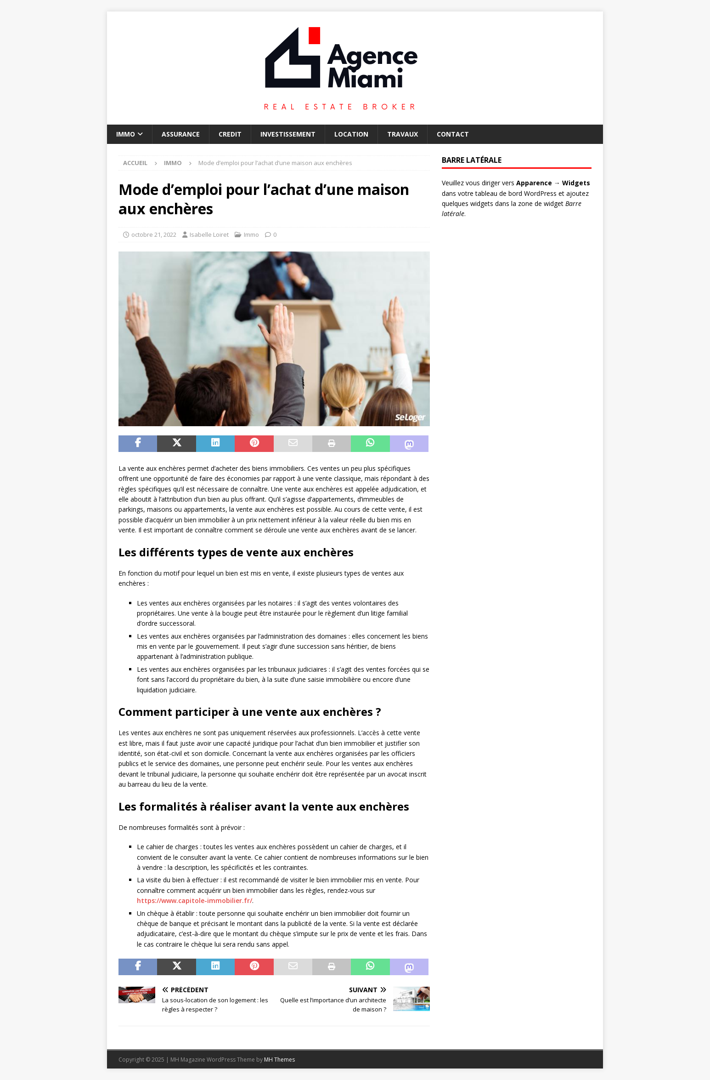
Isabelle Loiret (209, 234)
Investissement (288, 134)
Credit (230, 134)
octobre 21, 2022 (153, 234)
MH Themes (279, 1059)
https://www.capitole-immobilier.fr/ (194, 900)
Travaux (402, 134)
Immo (125, 134)
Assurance (181, 134)
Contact (453, 134)
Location (351, 134)
